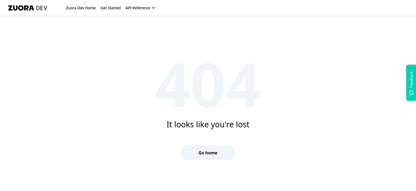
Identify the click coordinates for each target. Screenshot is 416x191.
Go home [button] (207, 153)
